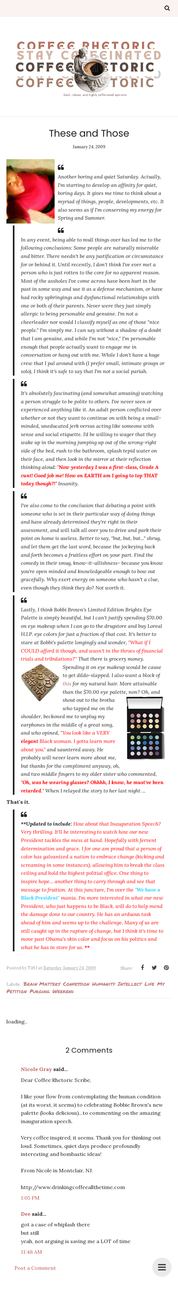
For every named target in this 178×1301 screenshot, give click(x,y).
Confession (76, 983)
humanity (103, 983)
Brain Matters (41, 983)
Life (149, 983)
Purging (39, 991)
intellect (130, 983)
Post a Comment (35, 1268)
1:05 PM (30, 1198)
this (67, 683)
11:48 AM (31, 1252)
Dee (26, 1214)
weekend (63, 991)
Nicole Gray (36, 1069)
